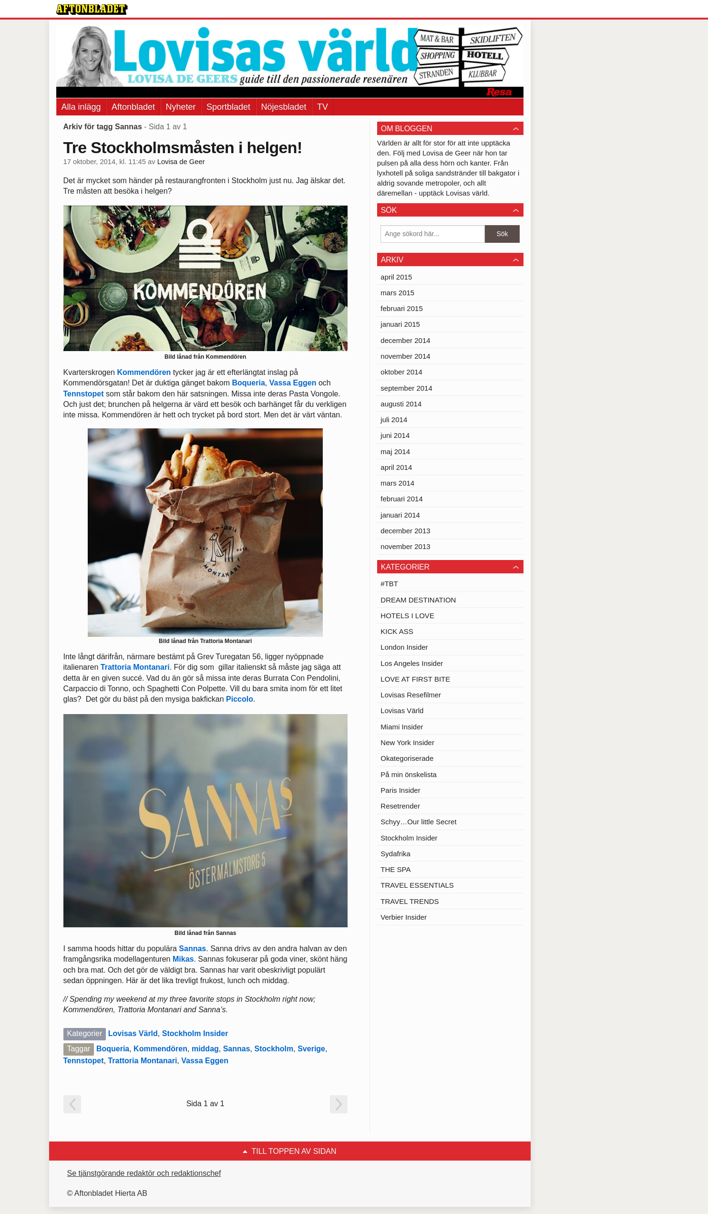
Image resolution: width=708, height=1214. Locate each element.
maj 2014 (395, 451)
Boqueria (248, 383)
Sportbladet (228, 107)
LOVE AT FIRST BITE (415, 679)
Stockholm (274, 1049)
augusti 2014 (400, 404)
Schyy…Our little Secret (418, 822)
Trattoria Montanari (135, 667)
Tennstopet (83, 394)
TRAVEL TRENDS (409, 901)
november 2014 (405, 356)
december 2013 (405, 531)
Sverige (311, 1049)
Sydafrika (395, 854)
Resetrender (400, 806)
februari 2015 (401, 308)
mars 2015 (397, 293)
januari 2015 (400, 324)
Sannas (192, 948)
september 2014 (406, 388)
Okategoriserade (406, 758)
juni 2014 (395, 435)
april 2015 (396, 277)
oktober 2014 (401, 372)
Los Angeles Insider (411, 663)
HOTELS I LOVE (407, 616)
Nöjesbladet (284, 107)
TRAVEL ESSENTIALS (416, 885)
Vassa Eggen (293, 383)
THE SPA (395, 869)
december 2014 (405, 340)
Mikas (183, 959)
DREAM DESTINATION (418, 600)
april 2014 (396, 467)
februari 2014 (401, 499)
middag (205, 1049)
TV (322, 107)
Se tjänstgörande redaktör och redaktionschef (144, 1173)
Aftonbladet (133, 107)
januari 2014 (400, 515)
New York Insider (407, 742)
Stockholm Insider (195, 1033)
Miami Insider (401, 727)
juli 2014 (393, 419)
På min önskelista (408, 774)
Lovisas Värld (133, 1033)
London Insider (404, 647)
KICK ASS (396, 631)
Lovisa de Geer (181, 162)
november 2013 (405, 546)
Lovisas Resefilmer (410, 695)
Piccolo (239, 699)
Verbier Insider (403, 917)
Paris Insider (400, 790)
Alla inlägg (81, 107)
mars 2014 (397, 483)
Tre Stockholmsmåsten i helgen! (182, 147)
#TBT (389, 584)
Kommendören (144, 372)
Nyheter (181, 107)
